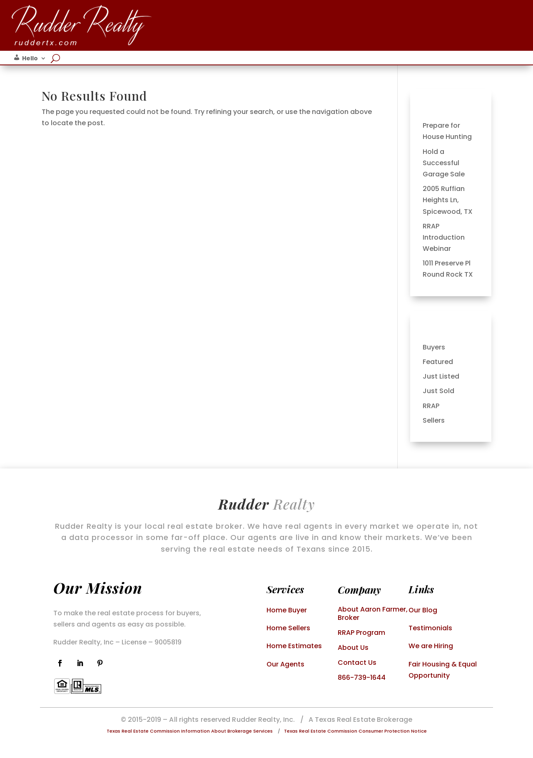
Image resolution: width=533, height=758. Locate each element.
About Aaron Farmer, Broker (373, 613)
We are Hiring (430, 646)
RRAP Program (361, 632)
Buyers (434, 347)
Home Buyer (286, 610)
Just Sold (438, 391)
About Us (353, 647)
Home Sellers (288, 628)
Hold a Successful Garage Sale (444, 163)
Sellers (434, 420)
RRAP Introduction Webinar (444, 237)
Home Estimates (294, 646)
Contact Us (357, 662)
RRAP (431, 406)
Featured (438, 362)
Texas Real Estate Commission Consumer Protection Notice (355, 731)
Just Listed (441, 376)
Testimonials (430, 628)
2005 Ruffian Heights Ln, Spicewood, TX (448, 200)
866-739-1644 (362, 677)
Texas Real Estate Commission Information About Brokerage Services (190, 731)
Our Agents (285, 664)
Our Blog (422, 610)
